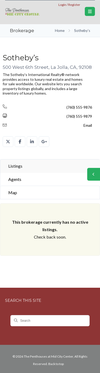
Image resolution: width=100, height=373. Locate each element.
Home (60, 30)
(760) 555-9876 (79, 107)
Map (12, 192)
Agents (14, 179)
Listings (15, 165)
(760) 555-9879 (79, 116)
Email (87, 125)
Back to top (56, 364)
